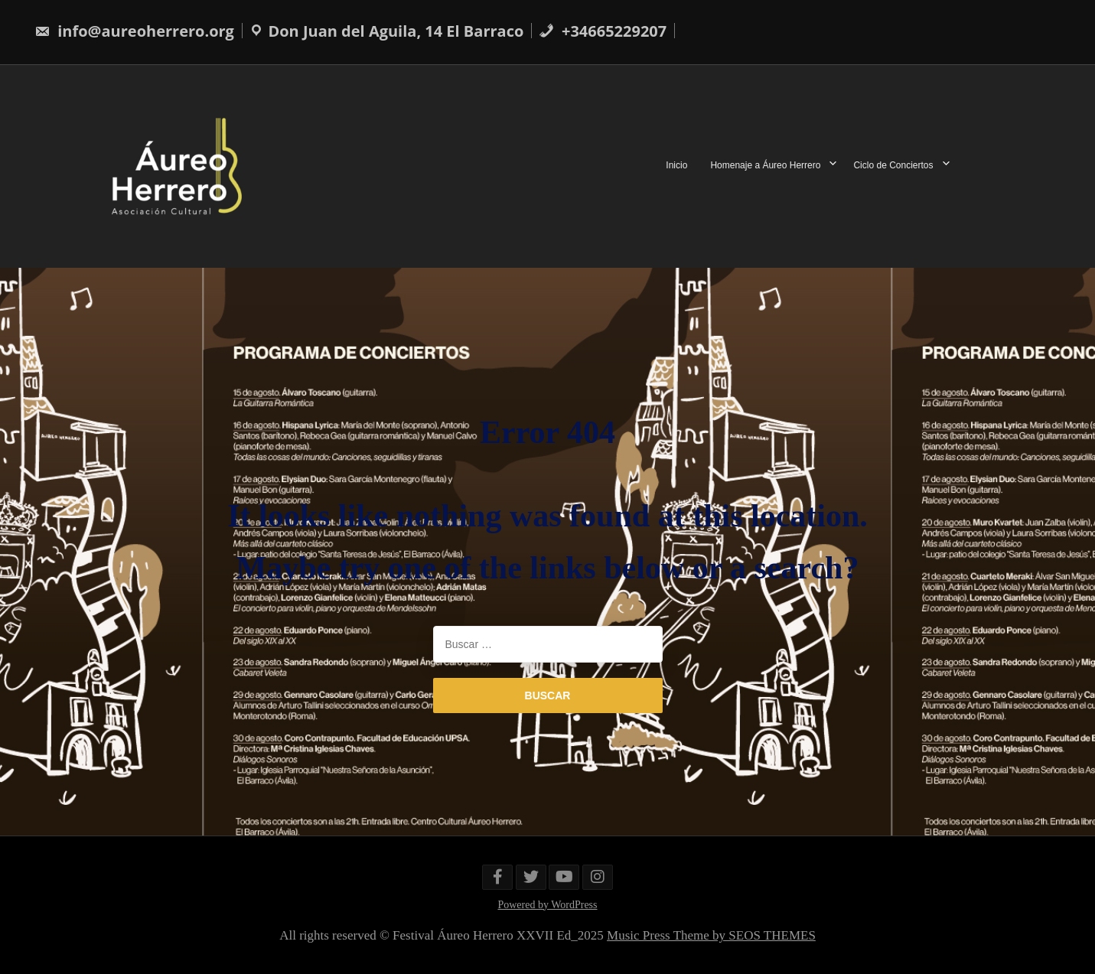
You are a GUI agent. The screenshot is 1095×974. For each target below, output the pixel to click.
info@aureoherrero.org (134, 31)
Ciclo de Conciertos (893, 166)
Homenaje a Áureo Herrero (765, 166)
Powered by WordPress (547, 904)
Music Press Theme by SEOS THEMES (711, 935)
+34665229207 (602, 31)
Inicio (676, 166)
